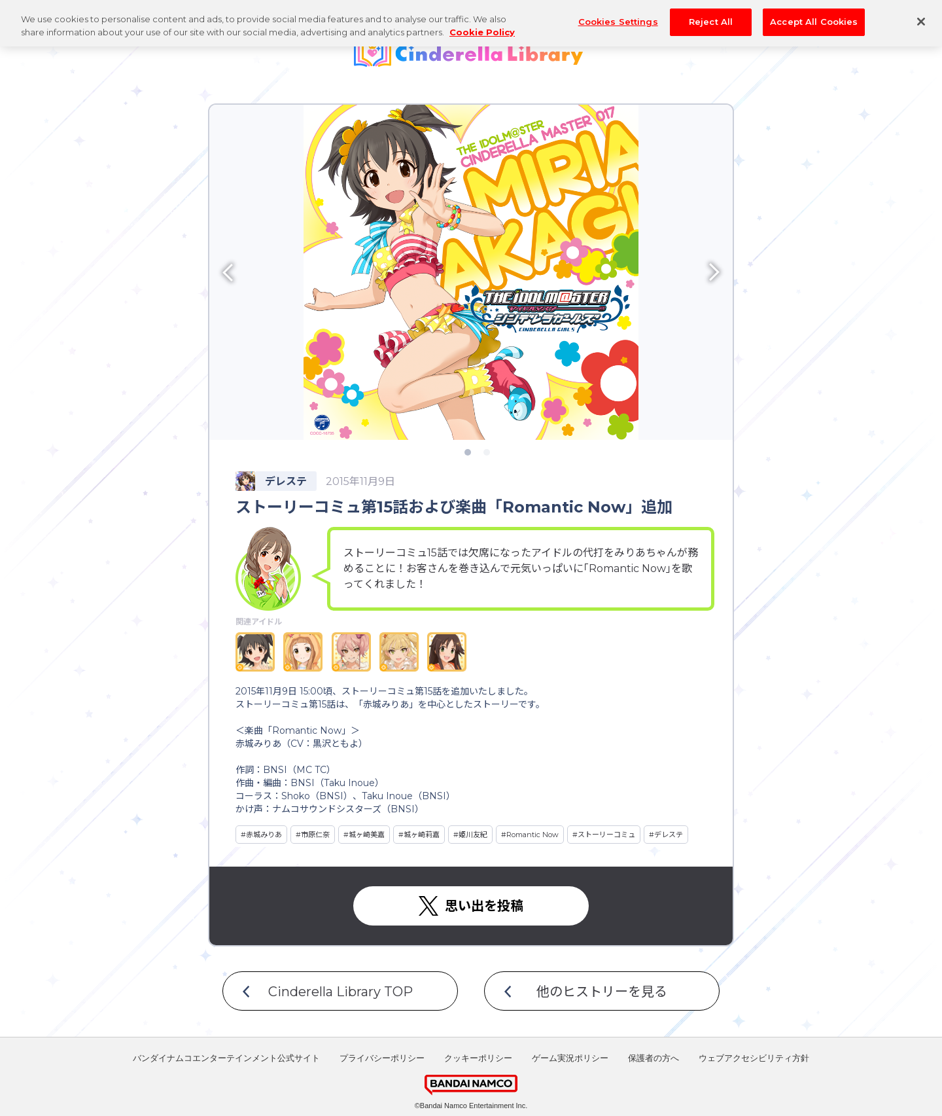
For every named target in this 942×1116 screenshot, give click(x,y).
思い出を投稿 (484, 906)
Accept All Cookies (814, 15)
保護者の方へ (653, 1059)
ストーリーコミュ (606, 834)
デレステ (668, 834)
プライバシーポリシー (382, 1059)
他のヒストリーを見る (601, 991)
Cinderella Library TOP (340, 991)
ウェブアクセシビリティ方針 (754, 1059)
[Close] (921, 15)
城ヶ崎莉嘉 (422, 834)
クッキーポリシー (478, 1059)
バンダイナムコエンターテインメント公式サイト (226, 1059)
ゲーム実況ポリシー (570, 1059)
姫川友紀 (473, 834)
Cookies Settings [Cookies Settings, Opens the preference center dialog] (618, 15)
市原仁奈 (315, 834)
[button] (274, 272)
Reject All (711, 15)
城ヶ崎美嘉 (367, 834)
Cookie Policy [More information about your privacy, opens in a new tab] (482, 25)
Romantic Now (532, 834)
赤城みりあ (264, 834)
